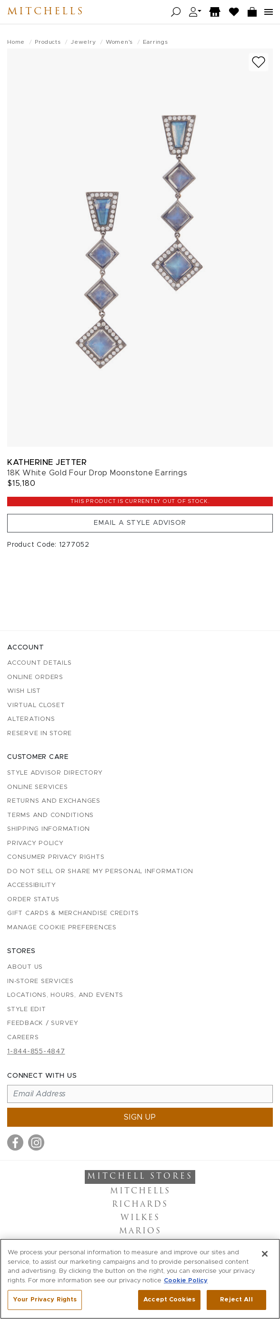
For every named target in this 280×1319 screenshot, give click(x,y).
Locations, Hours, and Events (65, 995)
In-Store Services (40, 981)
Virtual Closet (36, 705)
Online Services (37, 787)
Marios (140, 1231)
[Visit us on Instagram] (36, 1142)
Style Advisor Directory (54, 773)
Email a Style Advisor (140, 523)
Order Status (33, 899)
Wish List (24, 691)
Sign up (140, 1117)
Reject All (236, 1300)
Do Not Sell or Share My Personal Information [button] (100, 871)
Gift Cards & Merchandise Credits (73, 913)
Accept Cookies (169, 1300)
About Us (25, 967)
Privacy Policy (35, 843)
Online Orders (35, 677)
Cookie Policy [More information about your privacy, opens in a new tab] (186, 1281)
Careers (23, 1037)
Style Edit (26, 1009)
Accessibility (31, 885)
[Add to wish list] (258, 62)
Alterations (31, 719)
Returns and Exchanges (53, 801)
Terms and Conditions (50, 815)
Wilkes (140, 1218)
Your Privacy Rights (45, 1300)
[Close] (264, 1253)
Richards (140, 1205)
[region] (140, 1279)
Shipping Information (48, 829)
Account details (39, 663)
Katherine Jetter (47, 462)
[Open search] (176, 12)
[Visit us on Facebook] (15, 1142)
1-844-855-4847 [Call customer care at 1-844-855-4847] (36, 1051)
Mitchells (45, 12)
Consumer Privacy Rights (55, 857)
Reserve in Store (39, 733)
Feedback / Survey (43, 1023)
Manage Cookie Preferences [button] (62, 928)
